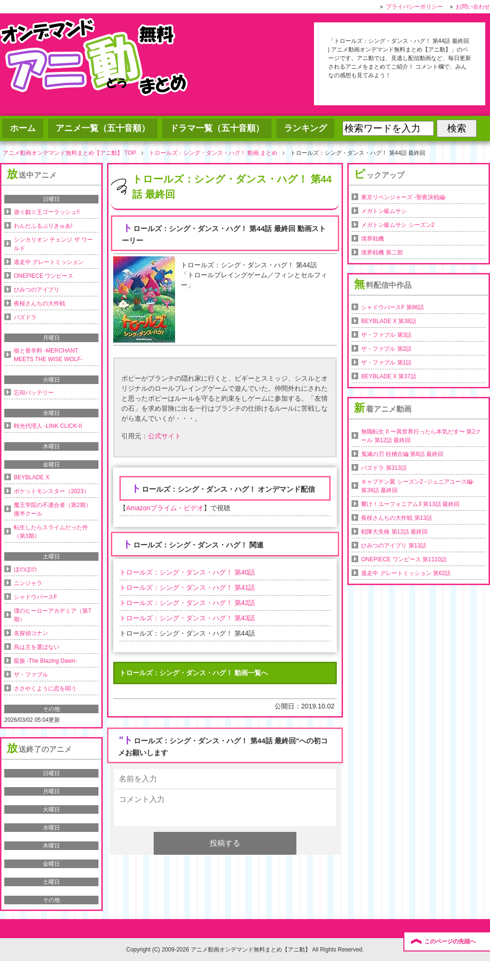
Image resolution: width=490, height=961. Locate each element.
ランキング (305, 128)
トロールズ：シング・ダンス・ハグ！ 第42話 (187, 603)
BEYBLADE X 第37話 (388, 376)
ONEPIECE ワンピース (43, 276)
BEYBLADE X (31, 477)
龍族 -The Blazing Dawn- (45, 661)
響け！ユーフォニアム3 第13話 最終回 (410, 504)
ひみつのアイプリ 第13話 (393, 545)
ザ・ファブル (31, 674)
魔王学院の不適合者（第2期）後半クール (52, 509)
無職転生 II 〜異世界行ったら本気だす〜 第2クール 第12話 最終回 (420, 436)
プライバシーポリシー (414, 6)
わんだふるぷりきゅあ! (43, 226)
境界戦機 (372, 238)
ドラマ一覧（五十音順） (217, 128)
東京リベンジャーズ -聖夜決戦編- (403, 197)
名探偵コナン (31, 633)
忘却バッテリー (34, 392)
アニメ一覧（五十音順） (103, 128)
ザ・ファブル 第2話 (386, 348)
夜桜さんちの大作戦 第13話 (396, 518)
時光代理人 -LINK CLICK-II (48, 426)
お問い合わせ (473, 6)
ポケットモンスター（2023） (51, 491)
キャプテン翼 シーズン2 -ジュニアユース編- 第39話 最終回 (417, 486)
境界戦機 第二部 (381, 252)
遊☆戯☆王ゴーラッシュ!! (47, 212)
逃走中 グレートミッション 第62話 (406, 573)
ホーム (23, 128)
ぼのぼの (25, 569)
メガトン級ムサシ (384, 211)
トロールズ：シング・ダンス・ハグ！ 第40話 (187, 572)
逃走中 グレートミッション (49, 262)
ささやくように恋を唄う (45, 688)
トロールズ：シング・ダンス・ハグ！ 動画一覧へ (193, 673)
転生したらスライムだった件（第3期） (51, 531)
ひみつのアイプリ (36, 289)
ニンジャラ (28, 583)
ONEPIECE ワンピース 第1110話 (403, 559)
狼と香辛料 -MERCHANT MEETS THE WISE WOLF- (48, 355)
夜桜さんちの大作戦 (39, 303)
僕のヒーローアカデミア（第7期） (52, 615)
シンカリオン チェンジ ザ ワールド (53, 244)
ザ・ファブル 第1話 (386, 362)
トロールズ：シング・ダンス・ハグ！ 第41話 (187, 587)
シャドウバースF (35, 597)
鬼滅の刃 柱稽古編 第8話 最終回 (402, 454)
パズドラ (25, 317)
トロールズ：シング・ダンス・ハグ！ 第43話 (187, 618)
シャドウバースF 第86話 (392, 307)
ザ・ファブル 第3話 (386, 335)
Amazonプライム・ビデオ (165, 508)
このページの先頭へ (450, 941)
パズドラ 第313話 (383, 468)
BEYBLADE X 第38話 (388, 321)
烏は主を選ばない (36, 647)
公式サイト (164, 436)
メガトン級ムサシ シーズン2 (397, 225)
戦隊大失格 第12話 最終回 (394, 531)
